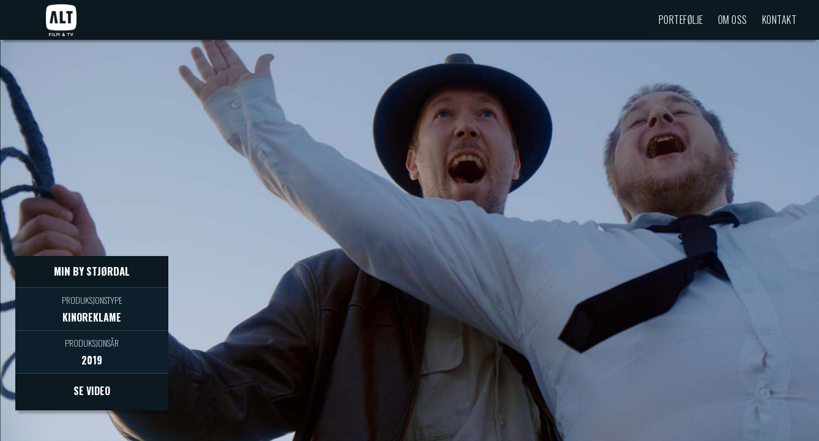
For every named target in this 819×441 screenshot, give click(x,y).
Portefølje (681, 19)
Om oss (732, 19)
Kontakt (779, 19)
